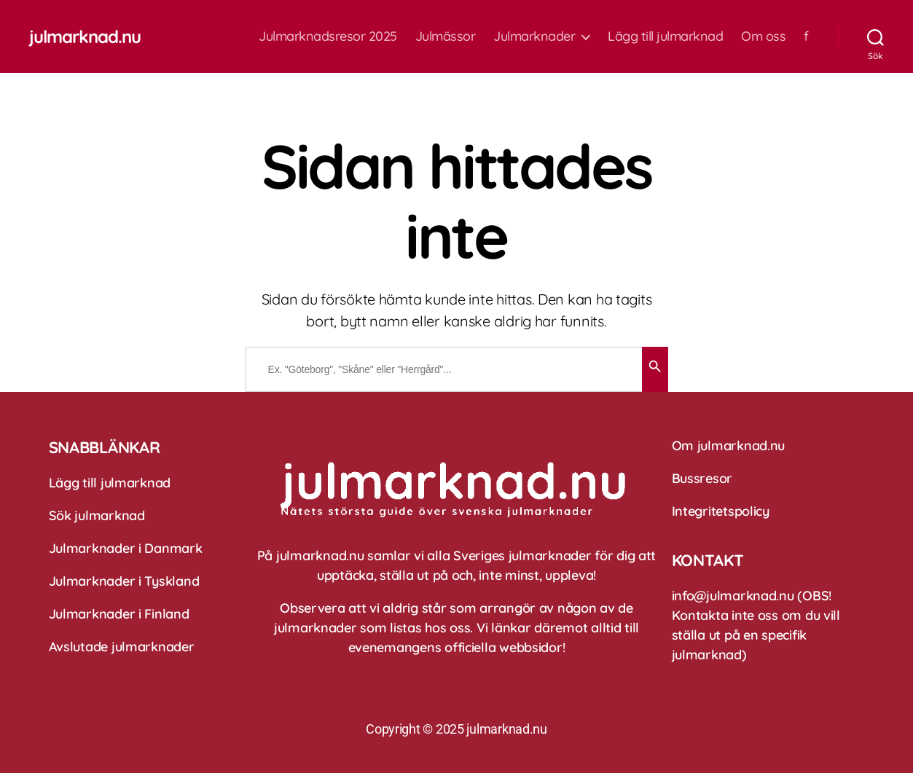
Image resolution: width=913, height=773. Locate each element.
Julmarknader (534, 36)
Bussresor (702, 478)
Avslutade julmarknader (122, 646)
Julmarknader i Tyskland (124, 581)
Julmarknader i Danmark (126, 548)
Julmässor (445, 36)
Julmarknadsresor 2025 (328, 36)
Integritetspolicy (720, 511)
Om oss (763, 36)
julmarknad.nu (85, 36)
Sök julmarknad (97, 515)
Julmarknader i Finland (119, 613)
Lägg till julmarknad (665, 36)
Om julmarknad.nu (728, 445)
